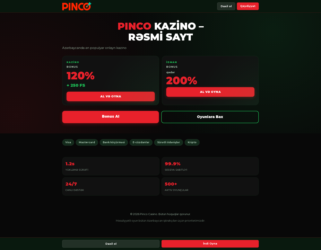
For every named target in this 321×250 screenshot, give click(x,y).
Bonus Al (110, 116)
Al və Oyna (110, 96)
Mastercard (87, 142)
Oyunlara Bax (210, 117)
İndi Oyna (210, 243)
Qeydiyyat (247, 6)
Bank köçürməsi (114, 142)
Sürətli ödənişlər (168, 142)
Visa (68, 142)
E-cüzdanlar (141, 142)
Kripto (192, 142)
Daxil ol (226, 6)
